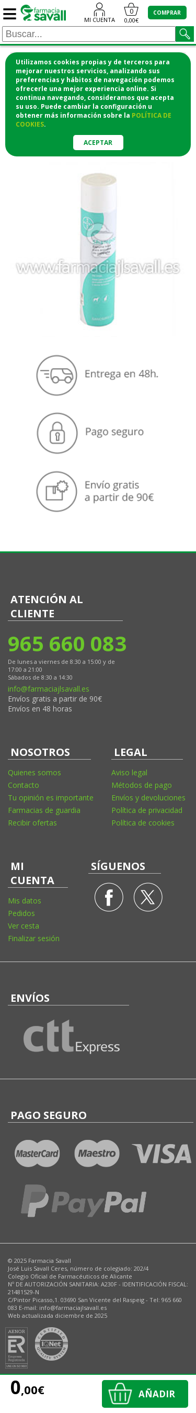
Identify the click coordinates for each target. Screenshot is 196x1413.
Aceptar (98, 142)
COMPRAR (167, 12)
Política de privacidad (146, 810)
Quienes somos (34, 772)
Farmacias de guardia (44, 810)
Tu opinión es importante (51, 797)
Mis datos (24, 901)
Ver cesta (23, 926)
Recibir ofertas (32, 823)
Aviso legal (129, 772)
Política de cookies (143, 823)
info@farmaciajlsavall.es (48, 689)
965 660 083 (66, 643)
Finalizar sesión (34, 938)
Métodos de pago (141, 785)
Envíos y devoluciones (148, 797)
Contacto (23, 785)
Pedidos (21, 913)
